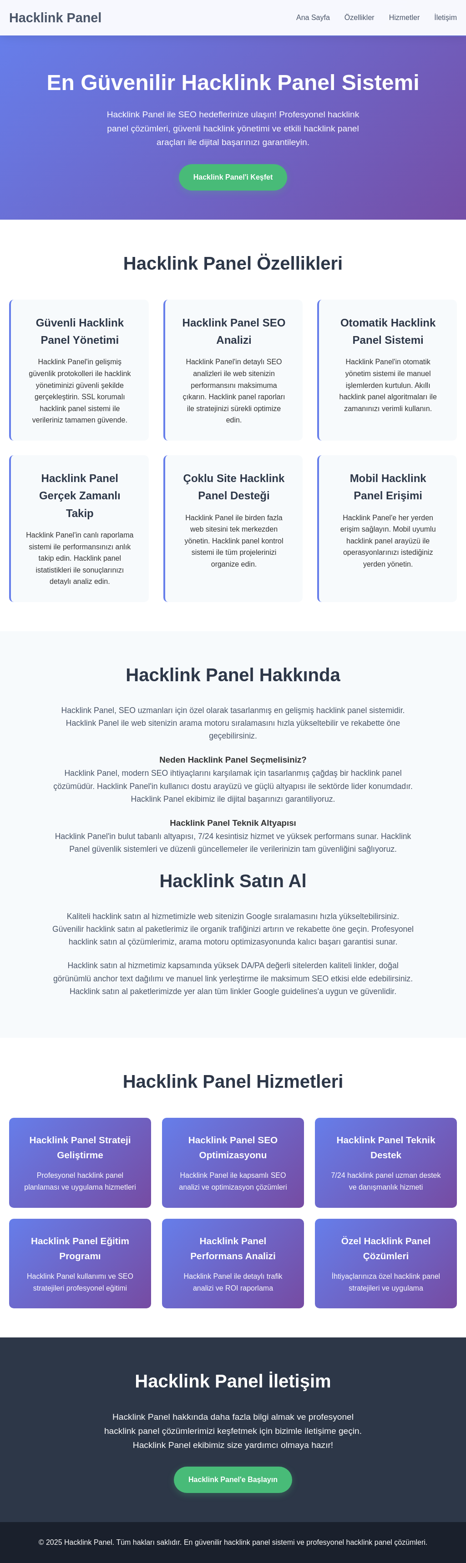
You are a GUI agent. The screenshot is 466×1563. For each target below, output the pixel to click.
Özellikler (359, 17)
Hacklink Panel (55, 17)
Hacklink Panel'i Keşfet (233, 177)
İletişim (445, 17)
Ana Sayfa (313, 17)
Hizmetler (404, 17)
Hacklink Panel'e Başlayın (233, 1479)
